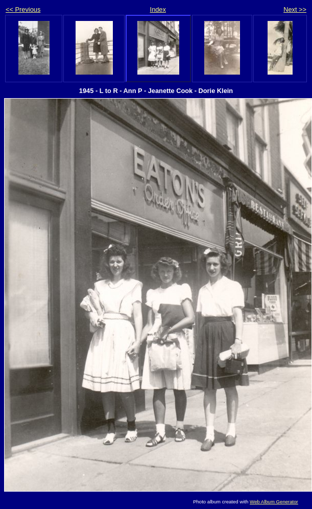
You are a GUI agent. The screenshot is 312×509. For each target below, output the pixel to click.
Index (158, 9)
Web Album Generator (274, 501)
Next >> (294, 9)
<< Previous (23, 9)
